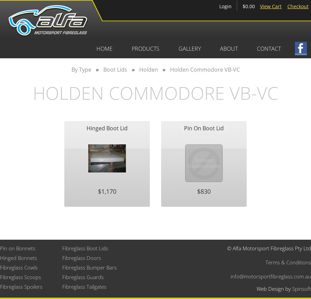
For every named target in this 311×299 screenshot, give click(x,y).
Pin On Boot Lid (204, 128)
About (229, 48)
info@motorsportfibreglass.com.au (271, 276)
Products (145, 48)
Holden (148, 69)
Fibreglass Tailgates (84, 286)
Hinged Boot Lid (107, 128)
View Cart (271, 6)
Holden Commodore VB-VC (205, 69)
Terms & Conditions (288, 262)
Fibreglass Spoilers (21, 286)
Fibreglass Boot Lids (85, 248)
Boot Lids (115, 69)
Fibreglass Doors (81, 257)
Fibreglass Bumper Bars (89, 267)
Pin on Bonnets (17, 248)
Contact (269, 48)
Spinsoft (301, 288)
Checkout (298, 6)
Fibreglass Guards (83, 277)
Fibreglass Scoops (20, 277)
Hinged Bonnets (18, 257)
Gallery (190, 48)
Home (104, 48)
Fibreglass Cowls (19, 267)
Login (225, 6)
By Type (81, 69)
